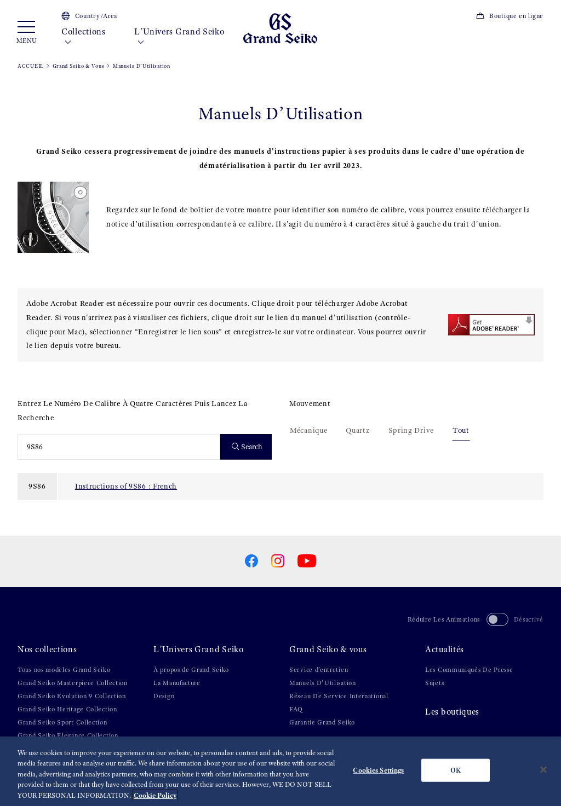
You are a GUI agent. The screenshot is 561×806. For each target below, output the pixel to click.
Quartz (357, 430)
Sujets (434, 683)
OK (455, 775)
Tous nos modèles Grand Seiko (64, 669)
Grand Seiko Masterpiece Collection (73, 683)
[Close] (543, 775)
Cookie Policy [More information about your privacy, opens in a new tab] (155, 800)
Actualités (444, 649)
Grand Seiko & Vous (79, 65)
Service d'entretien (318, 669)
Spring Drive (411, 430)
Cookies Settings (378, 775)
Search (247, 447)
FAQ (296, 709)
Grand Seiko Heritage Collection (67, 709)
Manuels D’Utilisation (322, 683)
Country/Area (89, 15)
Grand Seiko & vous (328, 649)
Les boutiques (452, 711)
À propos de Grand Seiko (191, 669)
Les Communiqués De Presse (469, 669)
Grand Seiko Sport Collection (62, 722)
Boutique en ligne (509, 15)
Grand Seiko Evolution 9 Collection (72, 696)
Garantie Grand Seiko (322, 722)
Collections (83, 37)
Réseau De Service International (338, 696)
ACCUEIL (31, 65)
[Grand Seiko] (280, 27)
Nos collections (47, 649)
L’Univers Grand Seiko (179, 37)
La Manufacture (177, 683)
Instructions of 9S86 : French (126, 486)
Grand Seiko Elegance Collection (68, 735)
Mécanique (308, 430)
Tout (461, 430)
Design (163, 696)
